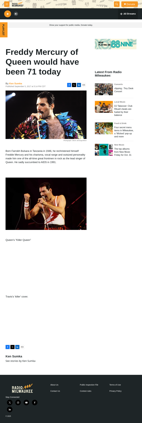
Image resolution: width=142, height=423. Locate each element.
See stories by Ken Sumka (21, 361)
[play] (7, 14)
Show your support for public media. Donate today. (71, 25)
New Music (119, 145)
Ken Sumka (15, 83)
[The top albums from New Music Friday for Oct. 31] (104, 150)
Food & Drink (120, 123)
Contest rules (85, 391)
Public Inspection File (89, 385)
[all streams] (128, 13)
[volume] (16, 14)
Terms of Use (115, 385)
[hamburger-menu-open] (6, 4)
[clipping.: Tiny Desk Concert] (104, 89)
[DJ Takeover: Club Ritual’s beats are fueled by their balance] (104, 107)
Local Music (119, 102)
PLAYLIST (3, 29)
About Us (54, 385)
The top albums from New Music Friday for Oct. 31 (122, 152)
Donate (130, 4)
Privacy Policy (115, 391)
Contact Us (55, 391)
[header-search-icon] (117, 4)
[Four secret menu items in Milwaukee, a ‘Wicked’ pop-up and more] (104, 128)
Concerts (118, 84)
